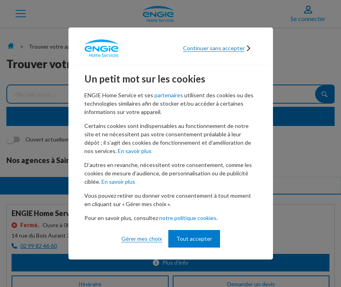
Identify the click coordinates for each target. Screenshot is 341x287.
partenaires (168, 95)
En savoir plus (135, 150)
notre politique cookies (187, 217)
